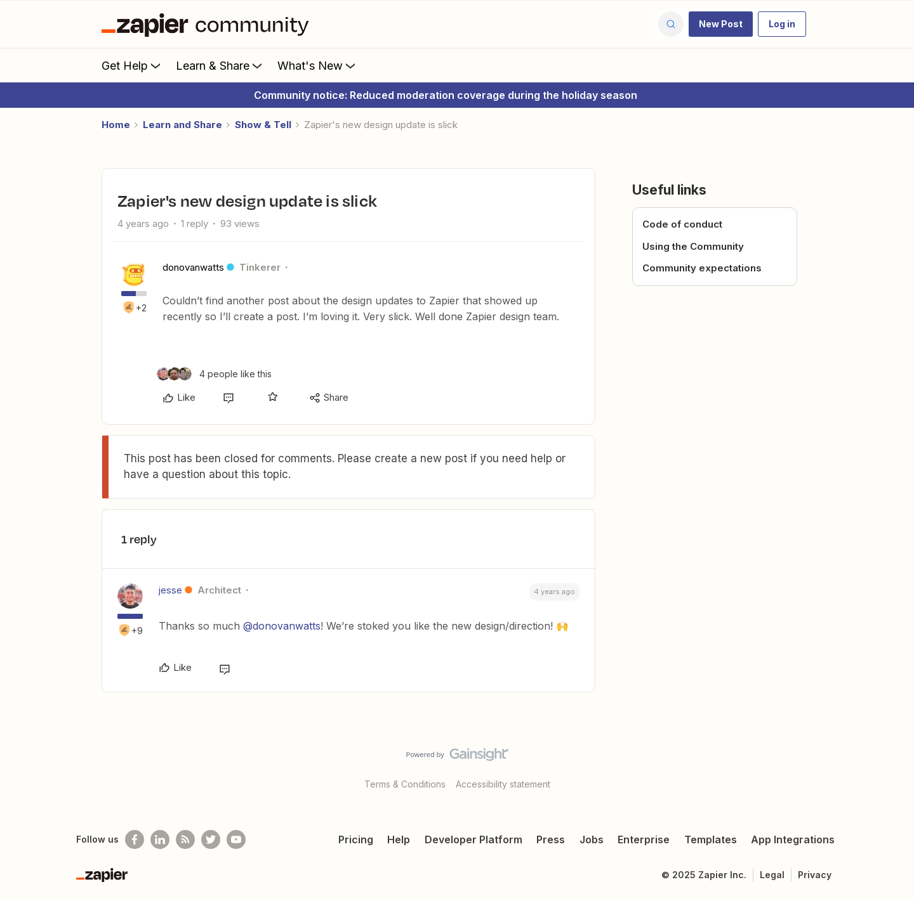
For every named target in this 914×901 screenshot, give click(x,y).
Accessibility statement (503, 784)
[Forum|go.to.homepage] (208, 24)
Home (116, 125)
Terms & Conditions (405, 784)
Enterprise (644, 839)
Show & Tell (263, 125)
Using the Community (693, 246)
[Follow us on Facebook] (134, 839)
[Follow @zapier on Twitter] (210, 839)
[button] (721, 24)
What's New (317, 65)
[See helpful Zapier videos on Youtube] (236, 839)
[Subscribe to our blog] (185, 839)
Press (550, 839)
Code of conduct (682, 224)
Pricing (355, 839)
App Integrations (793, 839)
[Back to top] (888, 765)
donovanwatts (193, 267)
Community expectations (702, 268)
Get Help (132, 65)
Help (398, 839)
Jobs (592, 839)
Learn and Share (182, 125)
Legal (772, 874)
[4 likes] (214, 373)
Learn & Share (220, 65)
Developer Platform (473, 839)
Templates (710, 839)
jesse (170, 590)
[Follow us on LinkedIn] (159, 839)
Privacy (814, 874)
